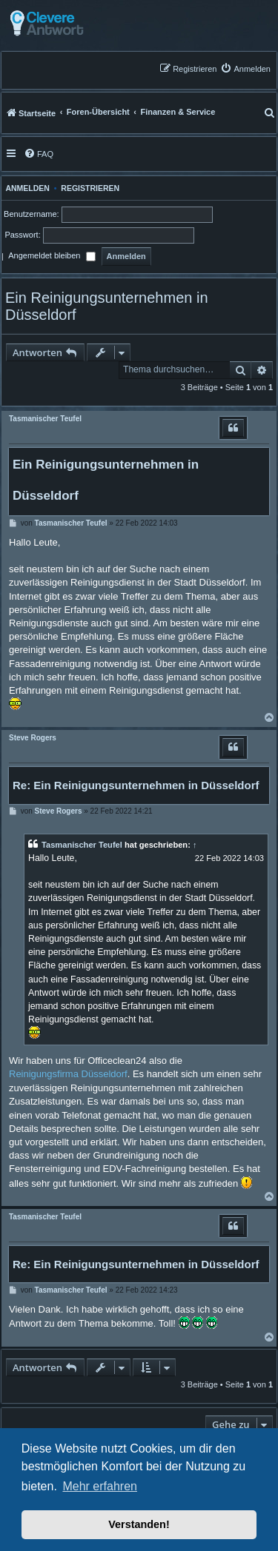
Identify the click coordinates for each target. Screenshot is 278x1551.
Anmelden (25, 188)
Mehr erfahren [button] (99, 1486)
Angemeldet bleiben (51, 257)
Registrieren (90, 188)
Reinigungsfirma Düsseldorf (68, 1073)
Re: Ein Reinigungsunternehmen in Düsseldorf (136, 785)
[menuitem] (245, 68)
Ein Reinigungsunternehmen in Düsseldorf (106, 306)
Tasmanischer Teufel (45, 419)
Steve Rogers (32, 738)
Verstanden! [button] (138, 1524)
